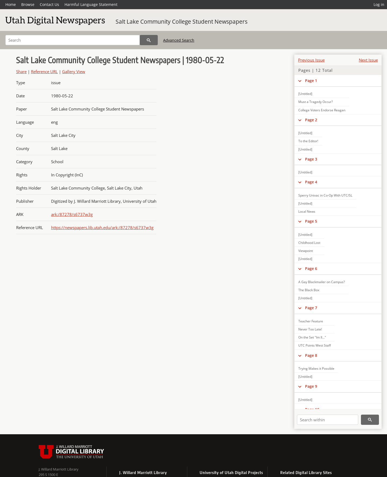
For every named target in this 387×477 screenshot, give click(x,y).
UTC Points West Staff (314, 345)
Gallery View (73, 71)
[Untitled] (305, 93)
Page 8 (311, 355)
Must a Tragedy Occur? (315, 101)
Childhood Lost (309, 242)
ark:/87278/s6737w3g (72, 214)
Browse (27, 4)
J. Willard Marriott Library (58, 469)
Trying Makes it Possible (316, 368)
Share (21, 71)
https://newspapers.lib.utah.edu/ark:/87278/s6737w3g (102, 227)
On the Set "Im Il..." (312, 337)
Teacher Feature (310, 321)
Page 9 (311, 386)
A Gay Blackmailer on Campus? (321, 282)
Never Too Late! (310, 329)
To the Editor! (308, 141)
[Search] (72, 40)
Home (10, 4)
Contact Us (49, 4)
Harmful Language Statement (90, 4)
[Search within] (327, 420)
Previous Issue (311, 60)
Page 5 (311, 221)
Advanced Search (178, 40)
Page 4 (311, 181)
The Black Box (308, 290)
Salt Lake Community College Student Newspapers (182, 21)
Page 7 (311, 307)
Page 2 (311, 119)
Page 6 (311, 268)
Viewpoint (305, 250)
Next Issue (368, 60)
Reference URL (44, 71)
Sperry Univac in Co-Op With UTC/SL (325, 195)
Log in (379, 4)
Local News (306, 211)
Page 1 (311, 80)
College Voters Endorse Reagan (321, 110)
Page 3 (311, 159)
